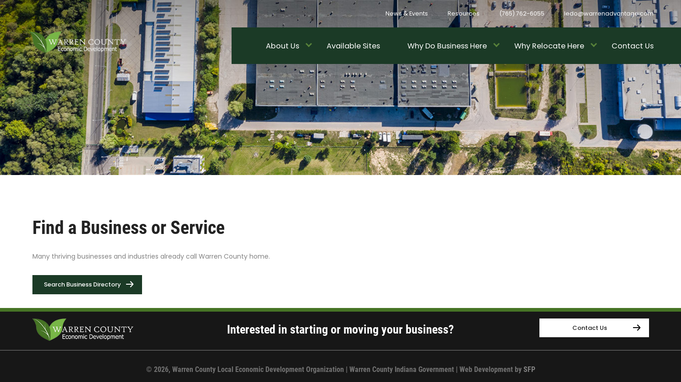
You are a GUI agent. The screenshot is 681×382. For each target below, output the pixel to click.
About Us (282, 46)
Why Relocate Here (549, 46)
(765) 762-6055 (521, 13)
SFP (529, 369)
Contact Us (633, 46)
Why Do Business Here (447, 46)
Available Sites (353, 46)
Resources (464, 13)
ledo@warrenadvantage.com (609, 13)
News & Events (406, 13)
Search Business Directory (93, 282)
